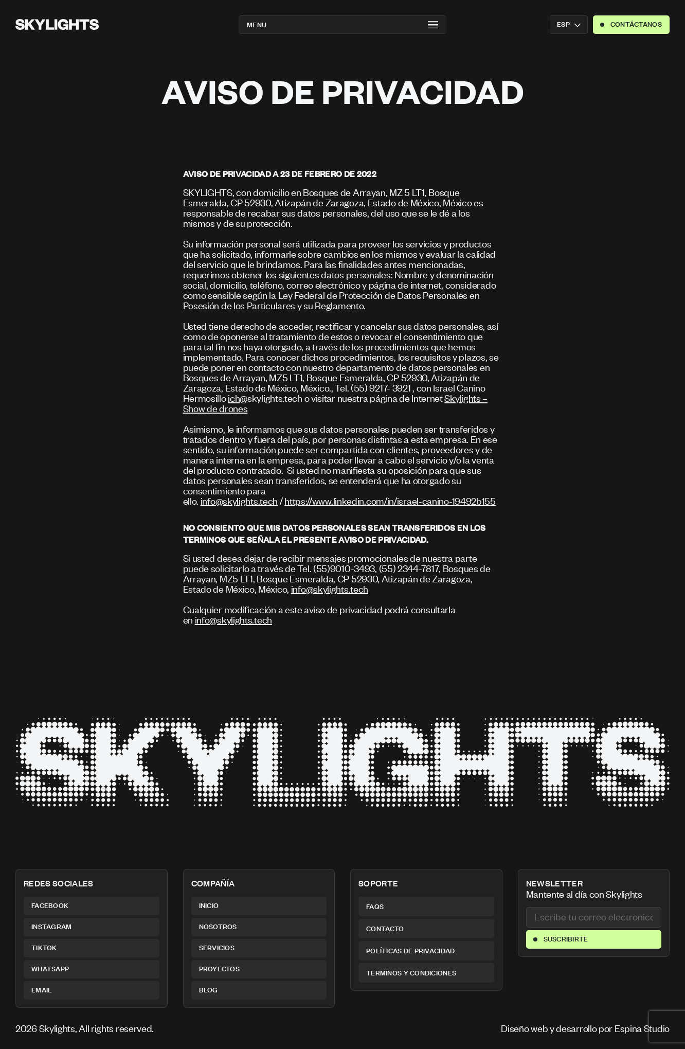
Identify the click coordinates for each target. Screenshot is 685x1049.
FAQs (375, 906)
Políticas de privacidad (410, 950)
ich (234, 398)
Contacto (385, 928)
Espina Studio (642, 1028)
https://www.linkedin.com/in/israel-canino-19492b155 (390, 500)
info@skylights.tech (239, 500)
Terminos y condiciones (411, 972)
